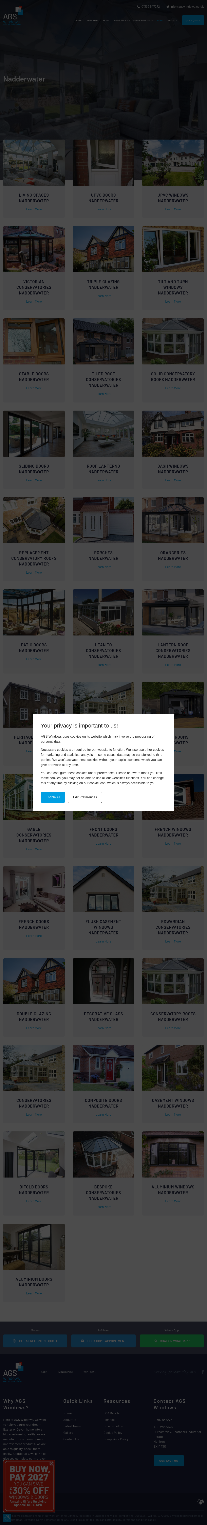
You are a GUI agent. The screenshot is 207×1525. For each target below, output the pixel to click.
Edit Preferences (85, 797)
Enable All (53, 797)
